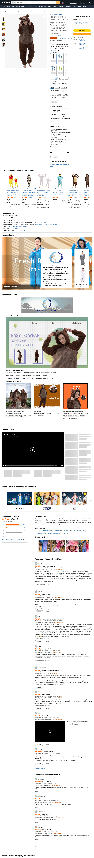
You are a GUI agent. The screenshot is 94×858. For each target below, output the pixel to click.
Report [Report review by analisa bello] (36, 807)
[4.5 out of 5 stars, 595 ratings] (41, 197)
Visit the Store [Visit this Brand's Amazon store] (79, 286)
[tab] (38, 531)
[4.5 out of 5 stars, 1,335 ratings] (73, 197)
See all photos (88, 537)
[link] (13, 192)
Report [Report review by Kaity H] (47, 708)
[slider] (29, 465)
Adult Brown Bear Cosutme (10, 436)
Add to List (77, 56)
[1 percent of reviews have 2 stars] (13, 533)
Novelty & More (18, 11)
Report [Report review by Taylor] (47, 663)
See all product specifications (58, 161)
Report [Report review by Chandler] (47, 611)
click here (43, 222)
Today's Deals (43, 6)
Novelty (30, 11)
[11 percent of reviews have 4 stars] (13, 527)
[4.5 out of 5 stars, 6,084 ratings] (27, 197)
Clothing (25, 11)
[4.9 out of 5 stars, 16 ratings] (10, 197)
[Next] (67, 78)
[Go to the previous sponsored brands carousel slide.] (3, 502)
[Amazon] (6, 2)
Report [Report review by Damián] (47, 587)
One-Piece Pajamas (50, 11)
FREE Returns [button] (54, 50)
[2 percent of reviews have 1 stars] (13, 536)
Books (35, 6)
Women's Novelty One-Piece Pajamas (16, 226)
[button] (3, 6)
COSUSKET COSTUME (82, 40)
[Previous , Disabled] (52, 78)
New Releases (52, 6)
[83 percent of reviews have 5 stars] (13, 524)
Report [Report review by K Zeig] (47, 763)
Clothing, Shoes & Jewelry (8, 11)
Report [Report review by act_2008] (36, 839)
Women (35, 11)
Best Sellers (29, 6)
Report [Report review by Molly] (47, 641)
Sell (74, 6)
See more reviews (40, 768)
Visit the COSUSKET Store (57, 15)
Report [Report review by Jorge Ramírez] (47, 687)
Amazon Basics (20, 6)
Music (84, 6)
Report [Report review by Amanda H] (36, 791)
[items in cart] (89, 2)
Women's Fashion (14, 228)
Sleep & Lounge (41, 11)
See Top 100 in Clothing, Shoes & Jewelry (45, 224)
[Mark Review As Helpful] (39, 587)
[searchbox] (36, 2)
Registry (79, 6)
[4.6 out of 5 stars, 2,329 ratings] (88, 197)
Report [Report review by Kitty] (47, 744)
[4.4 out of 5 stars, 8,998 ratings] (57, 197)
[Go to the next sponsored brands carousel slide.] (91, 502)
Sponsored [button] (5, 489)
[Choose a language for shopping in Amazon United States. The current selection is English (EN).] (63, 3)
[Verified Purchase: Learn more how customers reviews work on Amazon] (58, 569)
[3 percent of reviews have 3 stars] (13, 530)
